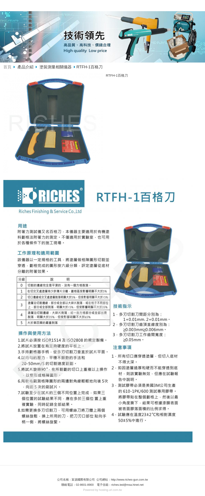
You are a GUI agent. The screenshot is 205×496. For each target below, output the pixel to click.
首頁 (7, 67)
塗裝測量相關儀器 (55, 67)
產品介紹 (26, 67)
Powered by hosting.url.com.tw (102, 490)
